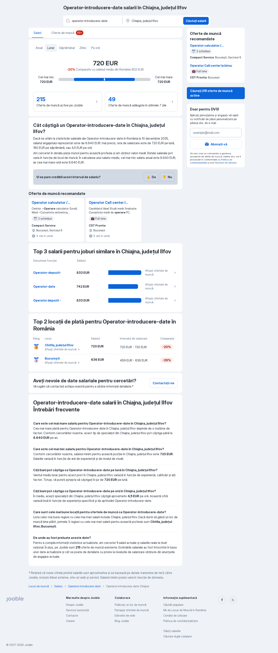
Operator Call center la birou (108, 203)
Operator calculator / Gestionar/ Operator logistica (50, 203)
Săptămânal (67, 48)
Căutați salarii (196, 21)
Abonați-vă (215, 144)
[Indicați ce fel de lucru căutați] (92, 20)
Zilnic (82, 48)
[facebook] (222, 600)
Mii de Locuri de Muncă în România (184, 610)
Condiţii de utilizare (175, 615)
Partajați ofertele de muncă (132, 610)
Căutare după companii (177, 636)
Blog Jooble (122, 621)
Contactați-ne (163, 383)
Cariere (70, 621)
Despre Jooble (74, 604)
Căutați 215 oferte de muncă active (211, 93)
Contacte (72, 615)
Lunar (50, 48)
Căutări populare (173, 604)
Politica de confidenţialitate (180, 621)
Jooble (29, 644)
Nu (167, 177)
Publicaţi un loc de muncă (130, 604)
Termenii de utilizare (225, 162)
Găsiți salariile (172, 631)
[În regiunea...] (152, 20)
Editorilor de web (125, 615)
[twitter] (233, 600)
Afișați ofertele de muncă (161, 272)
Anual (39, 48)
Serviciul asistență (77, 610)
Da (151, 177)
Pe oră (95, 48)
